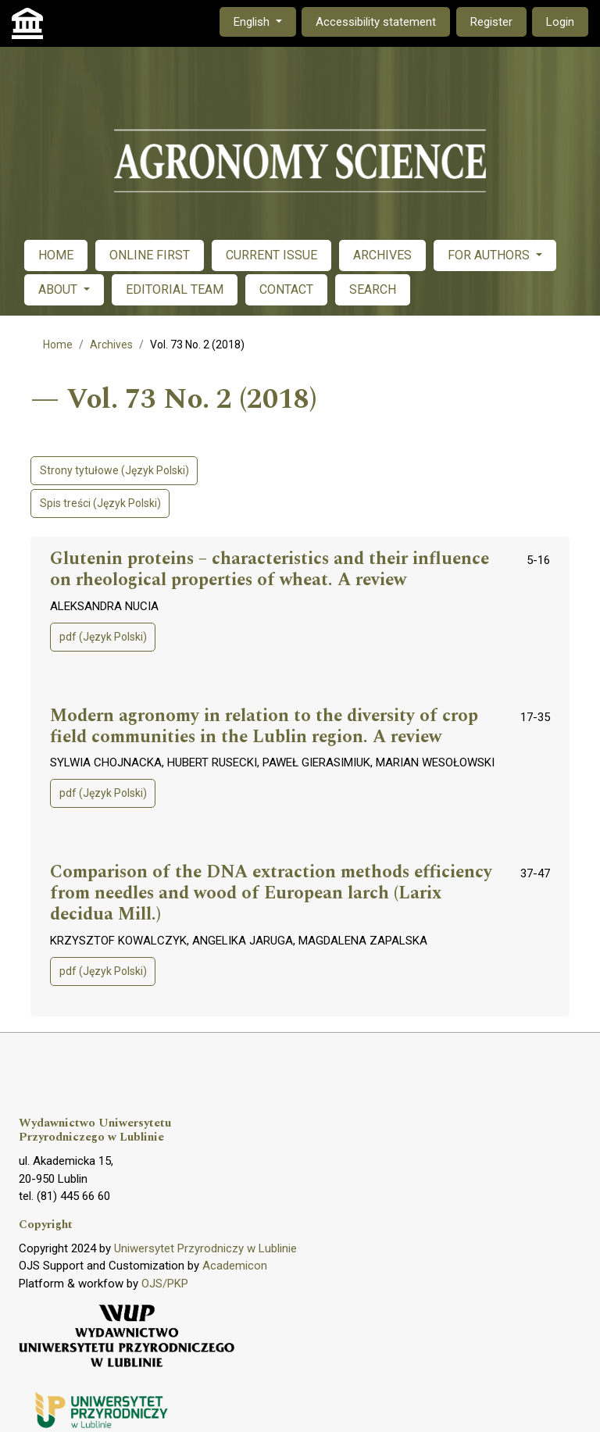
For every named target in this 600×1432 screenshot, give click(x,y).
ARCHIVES (382, 255)
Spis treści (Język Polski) (100, 503)
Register (491, 22)
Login (560, 22)
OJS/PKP (164, 1284)
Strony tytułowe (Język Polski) (114, 470)
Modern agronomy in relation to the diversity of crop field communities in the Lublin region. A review (264, 726)
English (264, 20)
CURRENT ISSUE (271, 255)
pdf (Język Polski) (103, 636)
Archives (111, 344)
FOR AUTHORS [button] (490, 255)
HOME (55, 255)
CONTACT (286, 289)
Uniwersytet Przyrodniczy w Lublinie (205, 1248)
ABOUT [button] (59, 289)
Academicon (234, 1266)
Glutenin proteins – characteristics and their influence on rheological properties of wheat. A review (269, 569)
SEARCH (372, 289)
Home (58, 344)
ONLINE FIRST (149, 255)
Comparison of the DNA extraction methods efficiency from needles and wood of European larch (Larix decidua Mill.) (271, 894)
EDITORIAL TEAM (174, 289)
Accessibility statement (376, 22)
